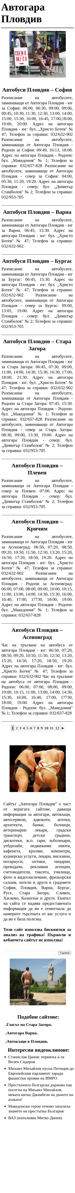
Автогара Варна (22, 1033)
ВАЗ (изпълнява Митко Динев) (35, 1117)
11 (52, 728)
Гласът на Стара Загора (29, 1024)
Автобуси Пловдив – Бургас (37, 261)
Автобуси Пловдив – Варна (37, 212)
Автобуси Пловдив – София (37, 90)
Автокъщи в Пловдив (27, 1041)
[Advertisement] (37, 57)
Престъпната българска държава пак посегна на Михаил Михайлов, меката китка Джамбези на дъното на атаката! (40, 1092)
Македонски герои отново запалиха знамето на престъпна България (39, 1108)
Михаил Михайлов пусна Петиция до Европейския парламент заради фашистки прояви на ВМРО (41, 1073)
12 (57, 728)
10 (46, 728)
